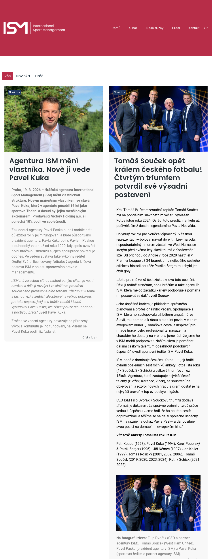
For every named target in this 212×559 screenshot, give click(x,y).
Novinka (23, 75)
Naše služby (154, 28)
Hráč (39, 75)
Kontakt (194, 28)
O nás (133, 28)
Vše (7, 75)
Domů (116, 28)
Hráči (176, 28)
